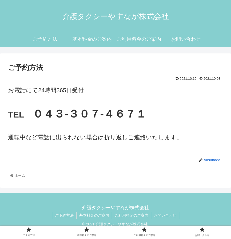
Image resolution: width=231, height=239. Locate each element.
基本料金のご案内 (94, 215)
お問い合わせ (165, 215)
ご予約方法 (64, 215)
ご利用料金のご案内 (131, 215)
